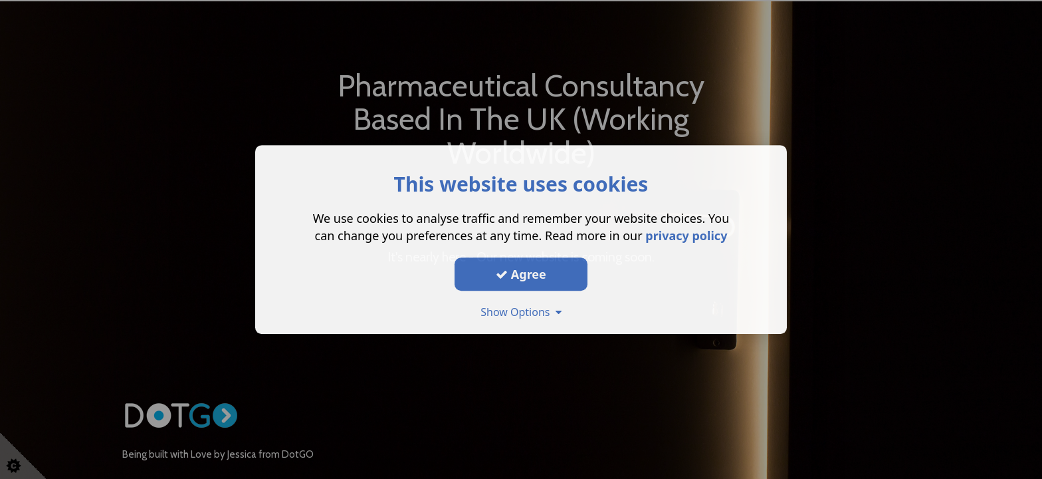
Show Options (521, 312)
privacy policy (686, 235)
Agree (521, 274)
